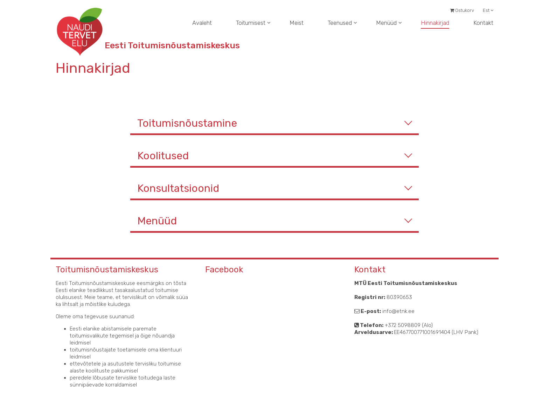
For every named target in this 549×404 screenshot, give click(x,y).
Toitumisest (250, 22)
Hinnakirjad (435, 22)
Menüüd (386, 22)
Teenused (340, 22)
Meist (297, 22)
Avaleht (202, 22)
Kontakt (483, 22)
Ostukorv (462, 10)
